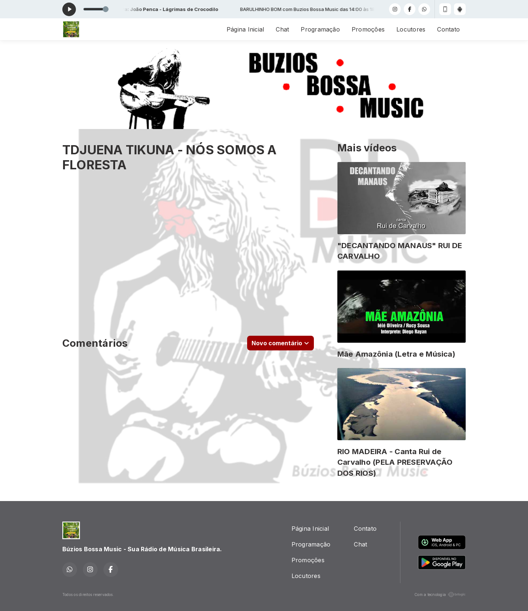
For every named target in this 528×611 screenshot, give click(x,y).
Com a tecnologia (440, 594)
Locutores (410, 29)
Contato (448, 29)
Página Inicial (245, 29)
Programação (320, 29)
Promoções (368, 29)
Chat (282, 29)
